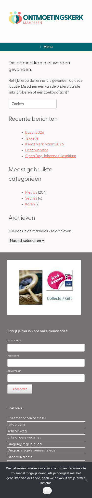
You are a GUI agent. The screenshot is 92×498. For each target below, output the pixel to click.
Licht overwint (36, 150)
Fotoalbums (16, 424)
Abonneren (20, 389)
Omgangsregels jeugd (24, 444)
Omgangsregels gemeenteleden (32, 450)
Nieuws (31, 192)
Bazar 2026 (34, 132)
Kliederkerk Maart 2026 (44, 144)
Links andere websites (24, 437)
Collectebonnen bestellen (27, 418)
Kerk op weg (17, 431)
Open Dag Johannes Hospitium (50, 156)
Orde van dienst (19, 457)
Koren (30, 204)
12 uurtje (32, 138)
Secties (31, 198)
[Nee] (85, 480)
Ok (47, 491)
